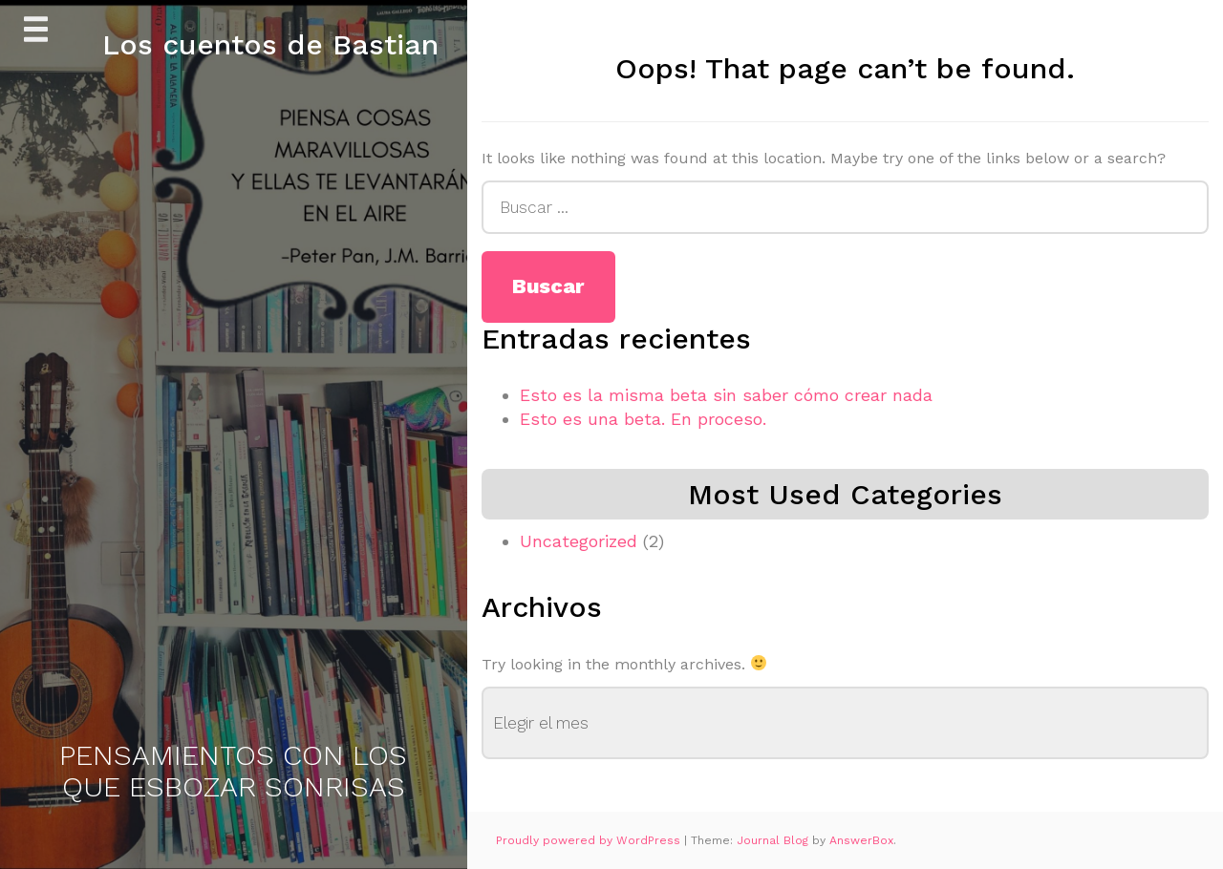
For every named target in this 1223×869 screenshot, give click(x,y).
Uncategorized (578, 541)
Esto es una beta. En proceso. (643, 419)
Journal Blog (774, 840)
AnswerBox (861, 840)
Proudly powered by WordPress (590, 840)
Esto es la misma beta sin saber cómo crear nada (726, 395)
